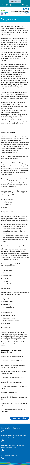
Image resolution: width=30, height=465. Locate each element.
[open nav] (27, 5)
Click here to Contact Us (9, 455)
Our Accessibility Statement (10, 428)
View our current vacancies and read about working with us (13, 437)
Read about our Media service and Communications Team (12, 447)
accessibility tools (15, 1)
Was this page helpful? (19, 418)
